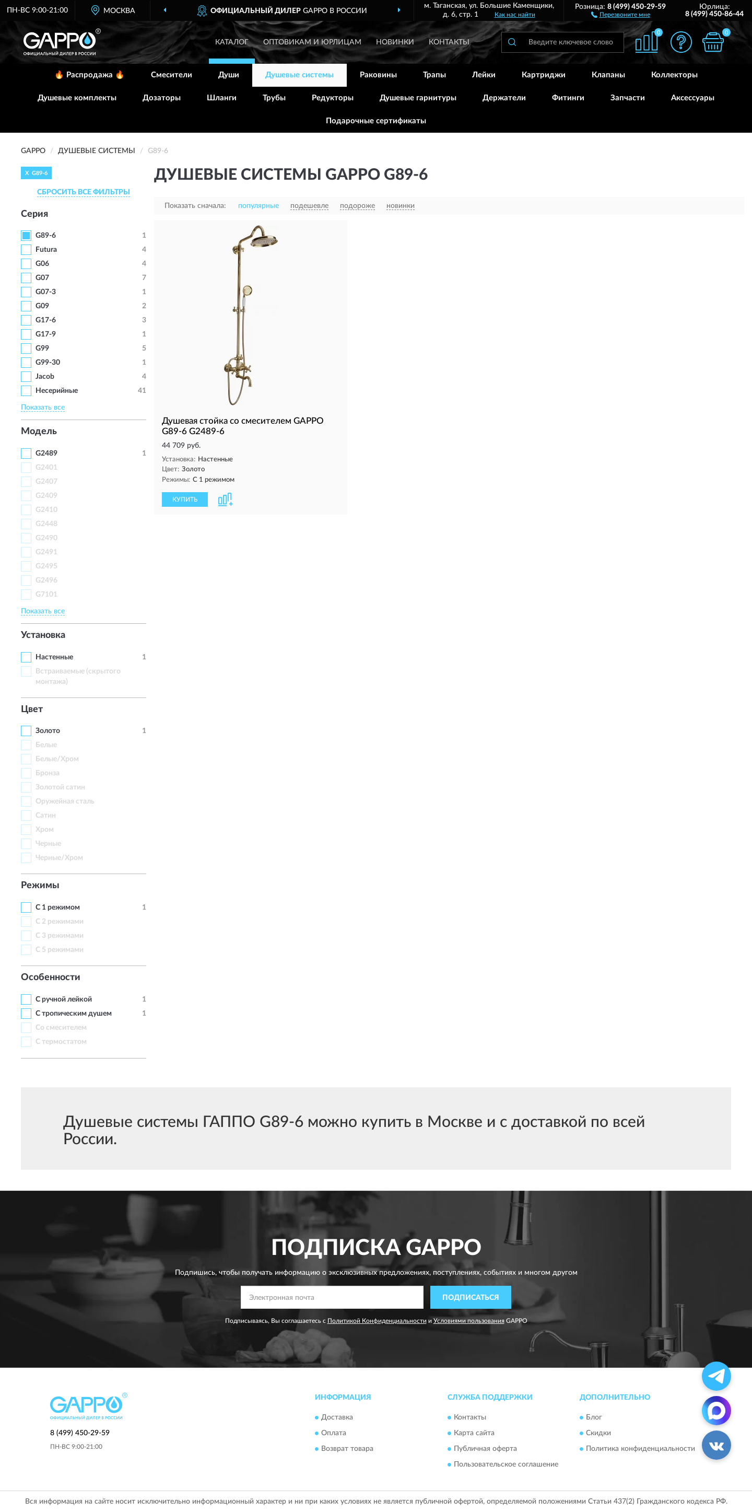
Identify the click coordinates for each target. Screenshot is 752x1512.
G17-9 (46, 334)
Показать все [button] (43, 407)
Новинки (395, 42)
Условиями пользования (468, 1321)
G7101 (46, 594)
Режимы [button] (40, 885)
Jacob (45, 376)
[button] (620, 14)
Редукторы (333, 98)
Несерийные (57, 390)
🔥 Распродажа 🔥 (89, 75)
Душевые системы (299, 75)
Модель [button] (39, 431)
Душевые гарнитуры (418, 98)
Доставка (337, 1417)
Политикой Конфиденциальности (377, 1321)
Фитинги (568, 98)
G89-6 (46, 235)
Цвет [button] (32, 709)
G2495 (46, 566)
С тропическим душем (74, 1013)
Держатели (504, 98)
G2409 (46, 495)
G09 (42, 306)
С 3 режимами (60, 935)
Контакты (449, 42)
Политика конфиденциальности (640, 1448)
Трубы (274, 98)
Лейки (484, 75)
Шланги (222, 98)
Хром (45, 829)
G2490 (46, 538)
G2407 (46, 481)
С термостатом (61, 1041)
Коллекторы (674, 75)
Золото (48, 731)
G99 (42, 348)
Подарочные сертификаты (376, 121)
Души (228, 75)
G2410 (46, 510)
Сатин (46, 815)
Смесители (171, 75)
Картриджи (544, 75)
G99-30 (48, 362)
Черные (48, 843)
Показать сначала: (195, 206)
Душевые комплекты (77, 98)
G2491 (46, 552)
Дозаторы (162, 98)
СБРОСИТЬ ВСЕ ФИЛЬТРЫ (83, 192)
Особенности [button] (50, 977)
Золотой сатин (60, 787)
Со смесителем (61, 1027)
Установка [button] (43, 635)
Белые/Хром (57, 759)
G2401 (46, 467)
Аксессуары (692, 98)
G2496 (46, 580)
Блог (594, 1417)
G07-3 (46, 292)
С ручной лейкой (64, 999)
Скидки (598, 1433)
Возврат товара (347, 1448)
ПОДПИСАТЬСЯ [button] (470, 1297)
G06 (42, 263)
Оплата (333, 1433)
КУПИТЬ (184, 499)
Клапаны (608, 75)
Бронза (48, 773)
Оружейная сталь (65, 801)
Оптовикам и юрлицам (312, 42)
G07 (42, 278)
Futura (46, 249)
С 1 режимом (58, 907)
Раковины (378, 75)
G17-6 (46, 320)
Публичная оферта (485, 1448)
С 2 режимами (60, 921)
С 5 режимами (60, 949)
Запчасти (627, 98)
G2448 (46, 524)
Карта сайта (474, 1433)
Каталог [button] (232, 42)
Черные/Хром (59, 858)
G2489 (46, 453)
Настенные (54, 657)
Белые (46, 745)
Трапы (434, 75)
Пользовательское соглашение (506, 1464)
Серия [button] (34, 214)
